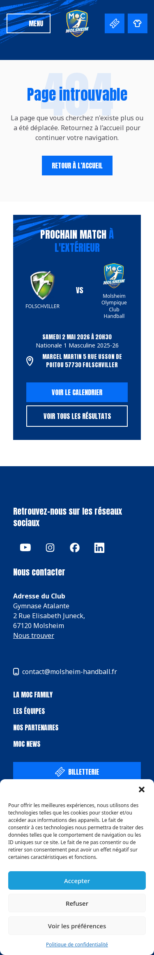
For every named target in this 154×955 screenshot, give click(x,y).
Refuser (77, 903)
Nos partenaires (35, 727)
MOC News (26, 744)
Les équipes (29, 711)
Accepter (77, 881)
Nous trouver (33, 635)
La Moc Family (33, 695)
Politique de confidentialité (77, 944)
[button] (142, 789)
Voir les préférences (77, 926)
